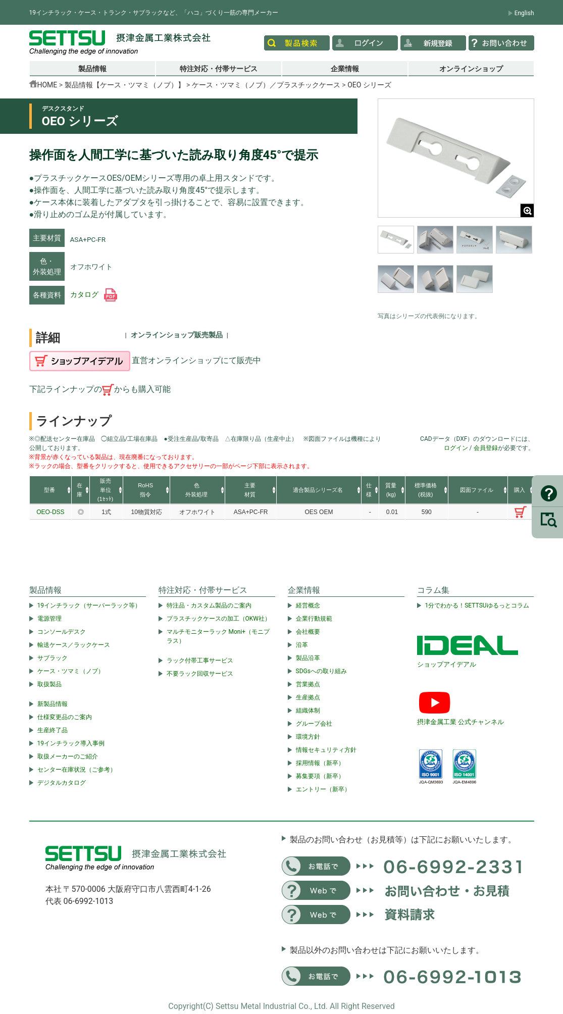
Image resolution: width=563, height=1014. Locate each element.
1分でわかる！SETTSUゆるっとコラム (477, 605)
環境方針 (308, 736)
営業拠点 (308, 684)
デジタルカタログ (61, 782)
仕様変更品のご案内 (64, 717)
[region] (456, 266)
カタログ (93, 294)
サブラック (52, 658)
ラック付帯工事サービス (200, 660)
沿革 (302, 644)
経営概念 (308, 605)
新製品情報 (52, 703)
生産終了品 (52, 730)
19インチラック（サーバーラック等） (89, 605)
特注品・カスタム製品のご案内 (209, 605)
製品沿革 (308, 658)
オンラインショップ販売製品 (177, 335)
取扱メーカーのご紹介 (67, 756)
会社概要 (308, 631)
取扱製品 (49, 684)
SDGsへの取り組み (321, 671)
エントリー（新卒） (323, 789)
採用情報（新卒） (320, 763)
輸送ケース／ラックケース (73, 644)
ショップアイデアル (446, 664)
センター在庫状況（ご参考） (76, 769)
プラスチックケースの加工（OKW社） (219, 618)
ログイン (456, 447)
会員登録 (486, 447)
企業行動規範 (314, 618)
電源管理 (49, 618)
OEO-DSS (50, 512)
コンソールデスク (61, 631)
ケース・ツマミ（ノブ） (70, 671)
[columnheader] (51, 490)
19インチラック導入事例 (71, 743)
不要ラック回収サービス (200, 673)
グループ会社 (314, 723)
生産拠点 (308, 697)
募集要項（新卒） (320, 776)
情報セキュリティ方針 (326, 749)
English (524, 13)
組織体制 (308, 710)
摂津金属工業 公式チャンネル (460, 722)
